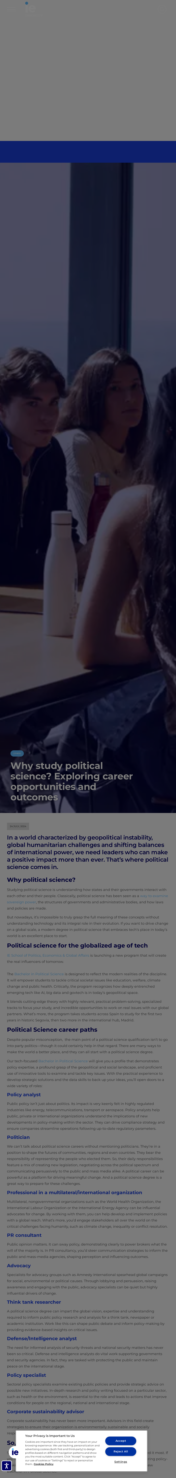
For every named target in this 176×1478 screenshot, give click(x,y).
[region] (82, 1451)
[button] (15, 1452)
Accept (120, 1441)
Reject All (120, 1451)
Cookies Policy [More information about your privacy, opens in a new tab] (43, 1464)
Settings (120, 1462)
